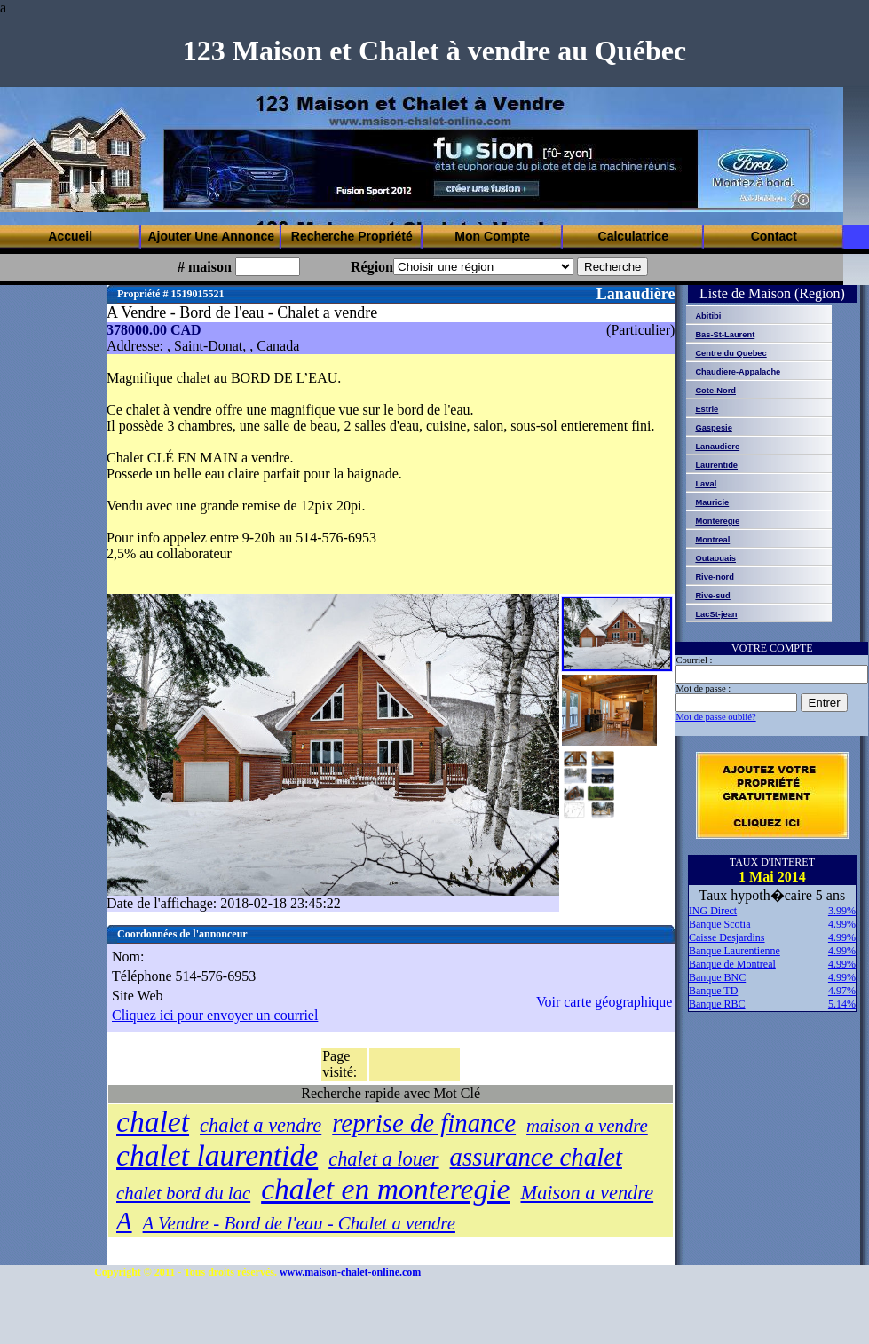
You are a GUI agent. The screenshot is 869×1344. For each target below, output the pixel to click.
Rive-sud (712, 595)
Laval (705, 483)
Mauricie (712, 502)
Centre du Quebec (730, 353)
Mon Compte (492, 236)
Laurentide (716, 465)
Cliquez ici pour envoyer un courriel (215, 1015)
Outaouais (715, 558)
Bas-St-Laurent (724, 334)
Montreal (712, 539)
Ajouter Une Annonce (210, 236)
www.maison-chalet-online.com (350, 1272)
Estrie (706, 409)
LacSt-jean (716, 614)
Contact (774, 236)
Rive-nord (714, 577)
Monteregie (717, 521)
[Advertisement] (248, 153)
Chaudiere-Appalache (737, 372)
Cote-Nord (715, 390)
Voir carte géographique (604, 1001)
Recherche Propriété (352, 236)
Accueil (70, 236)
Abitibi (708, 316)
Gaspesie (713, 427)
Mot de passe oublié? (715, 717)
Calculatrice (633, 236)
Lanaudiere (717, 446)
